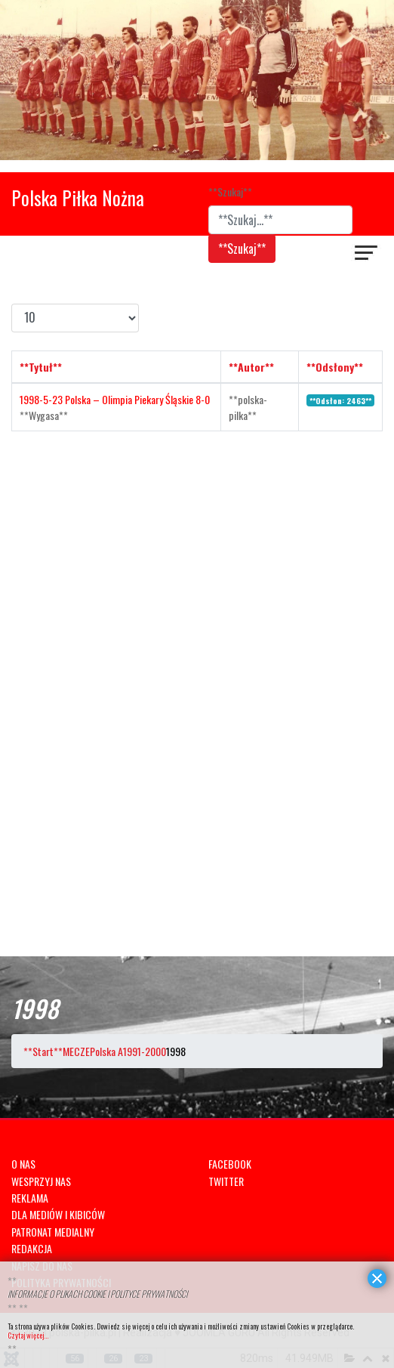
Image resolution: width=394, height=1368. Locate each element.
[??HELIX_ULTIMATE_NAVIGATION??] (367, 254)
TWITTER (226, 1181)
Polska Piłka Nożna (77, 198)
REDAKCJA (31, 1248)
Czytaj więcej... (28, 1335)
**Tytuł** (41, 367)
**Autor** (251, 367)
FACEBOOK (229, 1164)
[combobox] (280, 219)
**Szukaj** (230, 191)
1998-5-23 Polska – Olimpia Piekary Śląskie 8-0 (115, 399)
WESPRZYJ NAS (41, 1181)
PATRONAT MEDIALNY (52, 1232)
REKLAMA (29, 1198)
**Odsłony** (334, 367)
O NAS (23, 1164)
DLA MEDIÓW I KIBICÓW (58, 1214)
